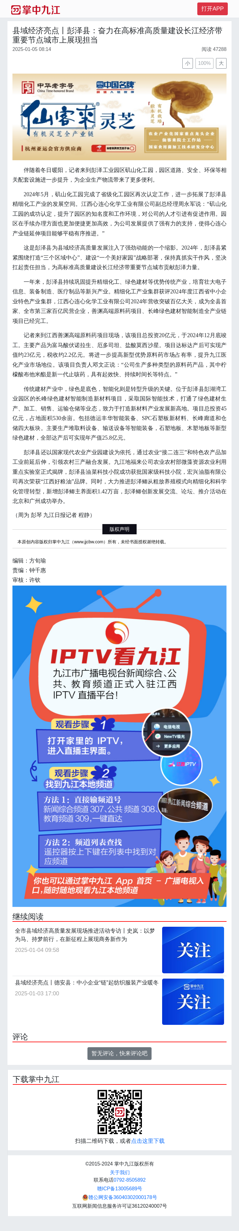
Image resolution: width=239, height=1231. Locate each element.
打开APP (212, 9)
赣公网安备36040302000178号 (119, 1197)
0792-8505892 (130, 1180)
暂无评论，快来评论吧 (119, 1053)
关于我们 (120, 1172)
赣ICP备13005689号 (120, 1188)
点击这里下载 (148, 1141)
